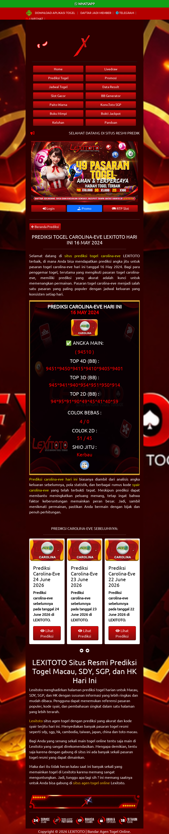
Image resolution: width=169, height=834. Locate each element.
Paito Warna (58, 104)
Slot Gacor (58, 96)
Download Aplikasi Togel (51, 13)
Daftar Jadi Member (95, 13)
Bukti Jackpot (111, 113)
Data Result (110, 87)
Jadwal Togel (58, 87)
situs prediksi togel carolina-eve (92, 255)
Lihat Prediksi (46, 633)
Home (58, 69)
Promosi (111, 78)
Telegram (125, 13)
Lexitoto (36, 720)
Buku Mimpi (58, 113)
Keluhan (58, 122)
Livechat (34, 19)
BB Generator (111, 96)
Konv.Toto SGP (110, 104)
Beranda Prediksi (45, 227)
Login (49, 208)
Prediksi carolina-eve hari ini (53, 479)
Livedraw (110, 69)
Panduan (111, 122)
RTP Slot (120, 208)
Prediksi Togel (58, 78)
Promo (84, 208)
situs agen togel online (91, 782)
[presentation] (81, 650)
